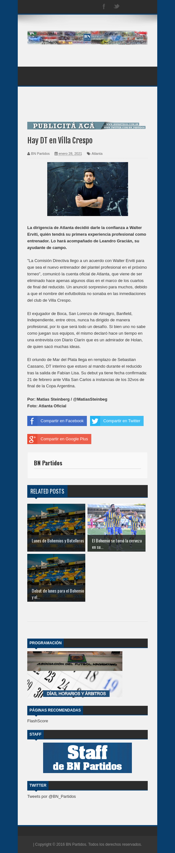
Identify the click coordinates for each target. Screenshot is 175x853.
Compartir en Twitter (115, 421)
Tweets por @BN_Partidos (51, 796)
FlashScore (37, 720)
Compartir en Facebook (55, 421)
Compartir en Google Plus (57, 439)
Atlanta (97, 153)
